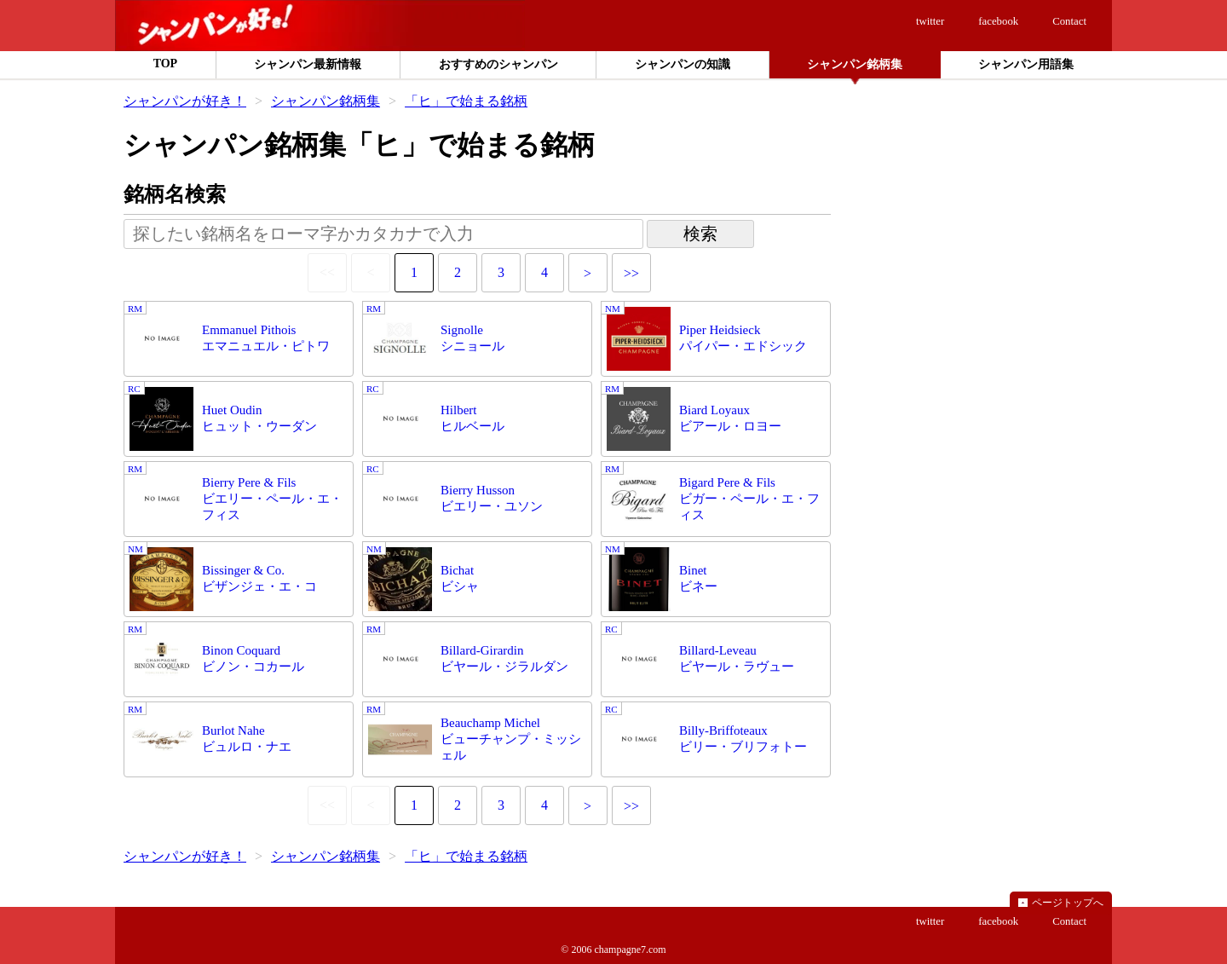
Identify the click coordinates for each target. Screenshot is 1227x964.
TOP (165, 63)
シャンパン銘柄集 (325, 101)
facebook (998, 21)
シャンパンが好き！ (185, 101)
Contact (1069, 21)
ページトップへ (1067, 903)
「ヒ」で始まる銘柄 (466, 101)
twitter (930, 21)
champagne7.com (629, 949)
